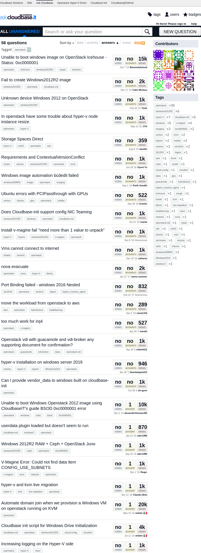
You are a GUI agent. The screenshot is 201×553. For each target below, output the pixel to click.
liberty (50, 273)
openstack (9, 69)
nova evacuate (14, 266)
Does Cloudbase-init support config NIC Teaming (46, 212)
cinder (7, 164)
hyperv (21, 237)
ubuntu (20, 200)
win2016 (8, 291)
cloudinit (88, 532)
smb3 (21, 146)
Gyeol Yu (142, 167)
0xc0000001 (65, 415)
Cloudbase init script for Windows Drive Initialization (49, 525)
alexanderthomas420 (135, 413)
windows (76, 69)
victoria (7, 369)
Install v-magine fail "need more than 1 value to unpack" (52, 230)
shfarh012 (141, 349)
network (35, 474)
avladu (139, 513)
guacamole (26, 352)
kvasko (143, 203)
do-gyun (142, 390)
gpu (32, 200)
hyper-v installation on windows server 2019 (41, 362)
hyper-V (25, 128)
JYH (145, 126)
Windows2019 (52, 369)
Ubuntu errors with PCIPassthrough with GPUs (44, 193)
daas (57, 352)
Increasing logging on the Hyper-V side (37, 543)
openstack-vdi (74, 352)
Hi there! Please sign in (171, 23)
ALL (4, 31)
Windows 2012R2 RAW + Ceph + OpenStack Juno (48, 444)
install (159, 199)
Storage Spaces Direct (22, 139)
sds (49, 146)
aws (6, 310)
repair (63, 69)
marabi (143, 331)
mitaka (61, 200)
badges (195, 14)
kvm (20, 491)
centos (7, 200)
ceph (29, 450)
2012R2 (160, 152)
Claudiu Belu (140, 494)
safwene (142, 258)
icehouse (25, 69)
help (194, 23)
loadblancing (55, 310)
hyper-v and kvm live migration (29, 484)
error (73, 164)
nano (37, 550)
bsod (49, 415)
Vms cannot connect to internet (30, 248)
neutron (20, 255)
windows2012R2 (44, 69)
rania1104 (142, 313)
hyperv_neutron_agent (73, 291)
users (174, 14)
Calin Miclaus (140, 90)
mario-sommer (139, 276)
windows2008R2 (12, 182)
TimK (144, 108)
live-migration (36, 491)
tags (157, 14)
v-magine (59, 237)
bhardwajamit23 (138, 372)
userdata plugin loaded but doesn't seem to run (44, 425)
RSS (137, 43)
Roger (143, 472)
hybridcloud (37, 310)
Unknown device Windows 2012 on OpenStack (44, 98)
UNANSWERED (24, 31)
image (30, 182)
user (176, 234)
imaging (61, 182)
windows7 (29, 432)
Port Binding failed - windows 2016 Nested (40, 284)
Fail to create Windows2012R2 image (36, 80)
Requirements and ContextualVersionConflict (43, 157)
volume (20, 164)
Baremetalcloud (138, 67)
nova (23, 273)
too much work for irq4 (22, 321)
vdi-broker (43, 352)
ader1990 (142, 435)
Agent (53, 291)
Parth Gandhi (140, 185)
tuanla (143, 222)
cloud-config (71, 532)
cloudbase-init (51, 86)
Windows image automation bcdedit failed (40, 175)
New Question (180, 31)
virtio (38, 415)
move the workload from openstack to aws (40, 303)
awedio (143, 149)
